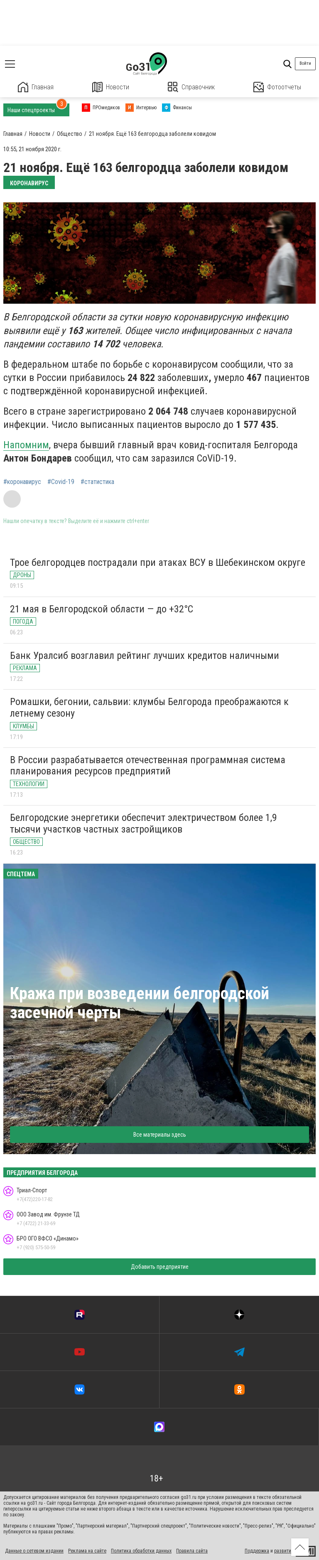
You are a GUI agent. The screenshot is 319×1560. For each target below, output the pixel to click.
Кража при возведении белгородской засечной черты (139, 1003)
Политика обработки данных (141, 1551)
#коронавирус (22, 482)
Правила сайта (192, 1551)
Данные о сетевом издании (34, 1551)
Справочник (191, 87)
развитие (284, 1551)
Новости (110, 87)
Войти (305, 63)
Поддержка (257, 1551)
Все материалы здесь (159, 1134)
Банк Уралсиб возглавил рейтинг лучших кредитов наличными (144, 655)
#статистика (97, 482)
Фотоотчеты (277, 87)
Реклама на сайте (87, 1551)
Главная (36, 87)
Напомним (26, 445)
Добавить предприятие (160, 1266)
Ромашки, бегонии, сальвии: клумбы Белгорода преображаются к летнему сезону (149, 707)
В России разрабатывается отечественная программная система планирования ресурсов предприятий (147, 765)
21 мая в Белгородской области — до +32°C (101, 609)
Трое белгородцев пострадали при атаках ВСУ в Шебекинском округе (157, 562)
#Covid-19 (60, 482)
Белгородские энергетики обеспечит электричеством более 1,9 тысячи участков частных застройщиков (143, 823)
